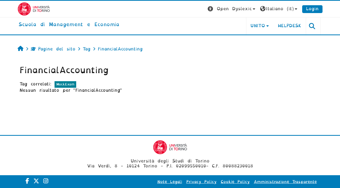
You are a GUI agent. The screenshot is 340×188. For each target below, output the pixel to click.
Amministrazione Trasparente (285, 181)
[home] (69, 25)
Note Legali (169, 181)
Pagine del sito (53, 48)
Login (312, 8)
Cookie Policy (235, 181)
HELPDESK (290, 25)
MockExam (65, 84)
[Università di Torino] (33, 8)
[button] (232, 9)
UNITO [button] (257, 25)
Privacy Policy (201, 181)
